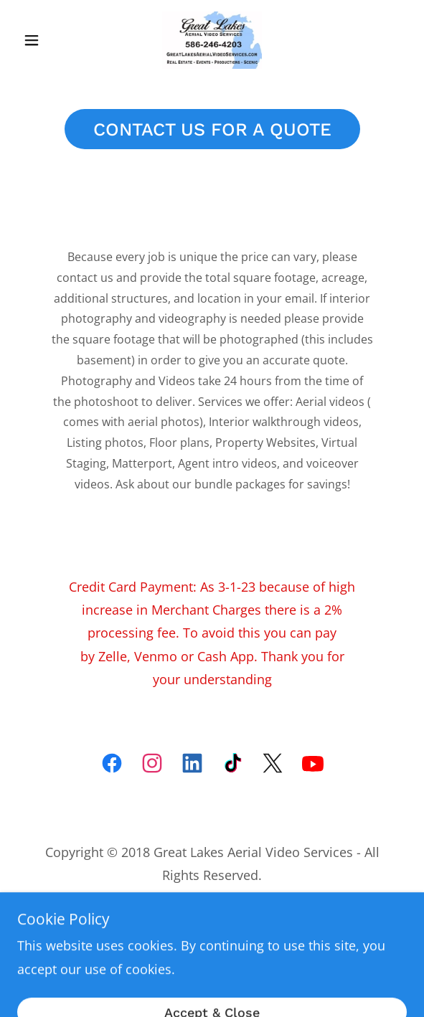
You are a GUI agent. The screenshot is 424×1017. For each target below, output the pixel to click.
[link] (212, 40)
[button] (46, 40)
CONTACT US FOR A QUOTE (212, 129)
